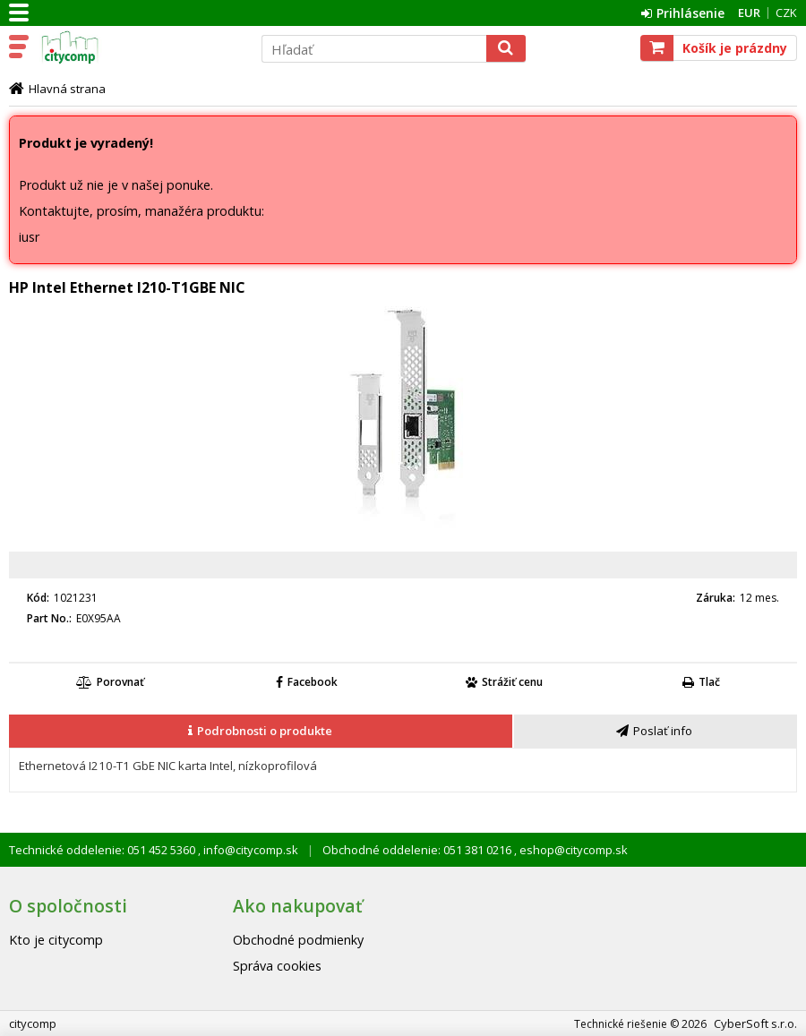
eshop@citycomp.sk (572, 850)
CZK (786, 12)
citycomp (141, 47)
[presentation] (260, 731)
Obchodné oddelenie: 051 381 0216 (418, 850)
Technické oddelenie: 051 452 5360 (103, 850)
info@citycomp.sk (249, 850)
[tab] (261, 732)
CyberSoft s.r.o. (755, 1023)
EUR (749, 12)
